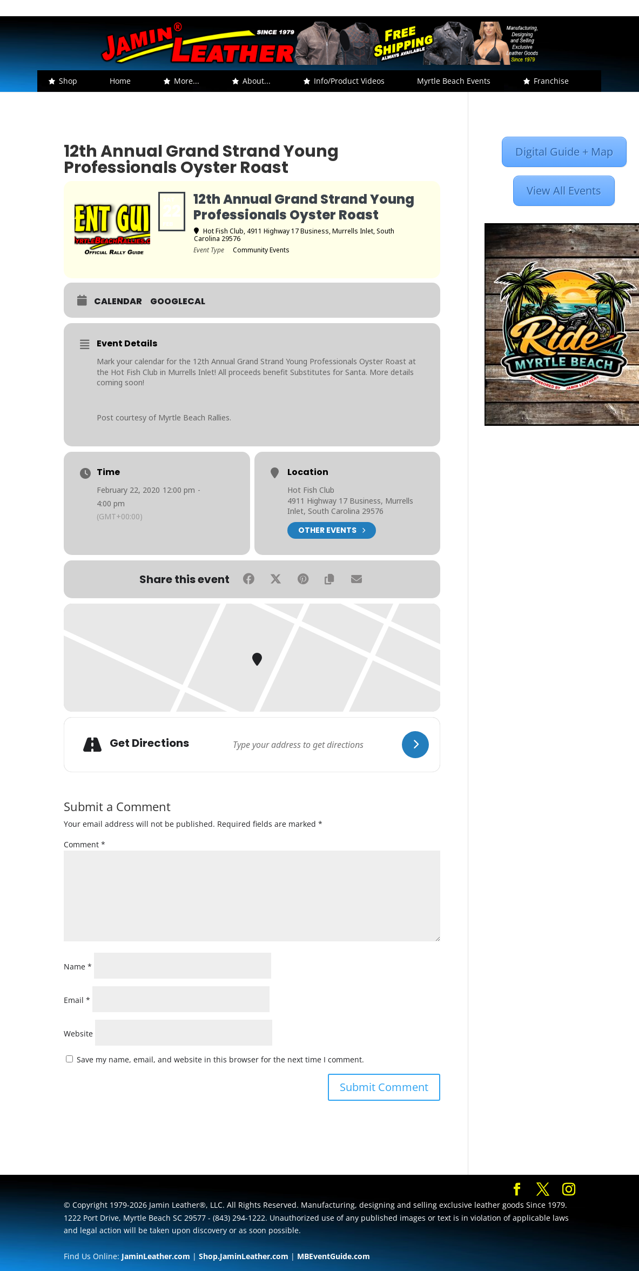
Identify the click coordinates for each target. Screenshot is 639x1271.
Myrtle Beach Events (453, 81)
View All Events (564, 190)
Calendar (118, 301)
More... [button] (186, 81)
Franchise (551, 81)
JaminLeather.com (156, 1256)
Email (77, 1000)
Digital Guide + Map (564, 151)
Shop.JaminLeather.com (243, 1256)
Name (78, 966)
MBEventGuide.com (333, 1256)
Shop (68, 81)
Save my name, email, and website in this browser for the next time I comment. (220, 1059)
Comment (84, 844)
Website (78, 1033)
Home (120, 81)
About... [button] (257, 81)
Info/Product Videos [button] (349, 81)
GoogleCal (177, 301)
